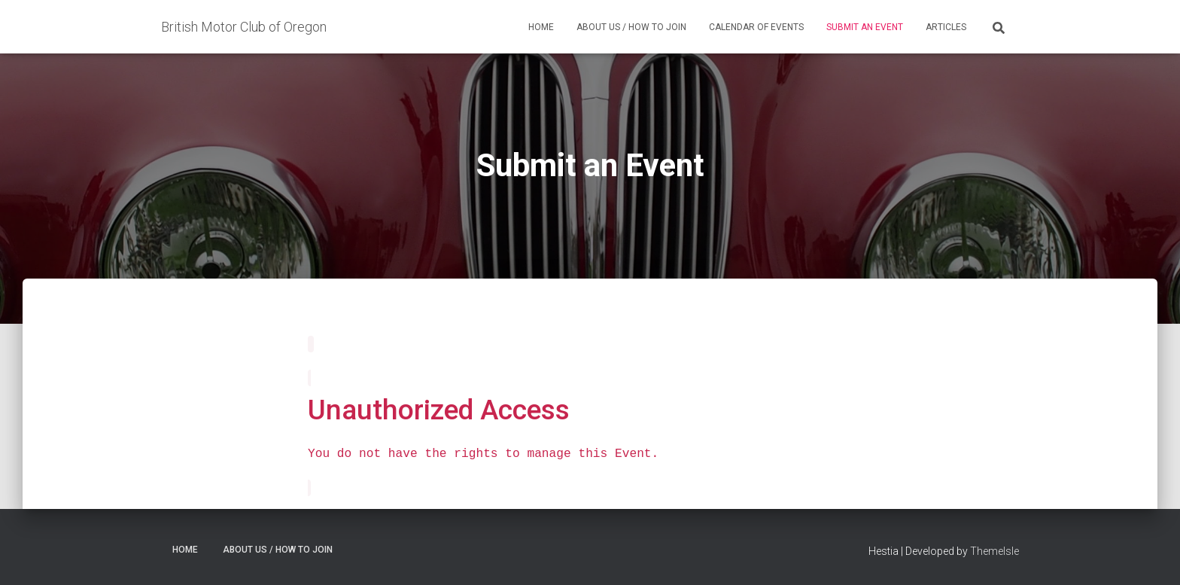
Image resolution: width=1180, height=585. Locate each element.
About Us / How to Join (631, 27)
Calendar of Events (756, 27)
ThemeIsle (994, 551)
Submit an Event (864, 27)
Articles (946, 27)
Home (541, 27)
